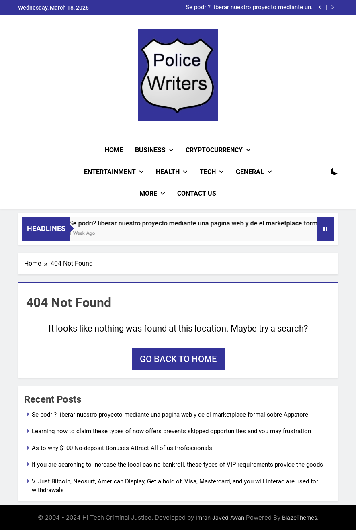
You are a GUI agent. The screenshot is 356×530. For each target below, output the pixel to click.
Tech (208, 172)
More (148, 193)
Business (150, 150)
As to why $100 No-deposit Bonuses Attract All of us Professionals (122, 448)
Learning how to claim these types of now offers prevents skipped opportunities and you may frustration (171, 431)
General (250, 172)
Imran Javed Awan (220, 517)
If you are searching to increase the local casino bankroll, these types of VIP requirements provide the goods (177, 464)
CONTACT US (196, 193)
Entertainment (110, 172)
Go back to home (178, 359)
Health (168, 172)
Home (114, 150)
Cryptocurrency (214, 150)
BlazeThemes (299, 517)
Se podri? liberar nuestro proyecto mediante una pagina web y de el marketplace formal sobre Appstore (250, 7)
